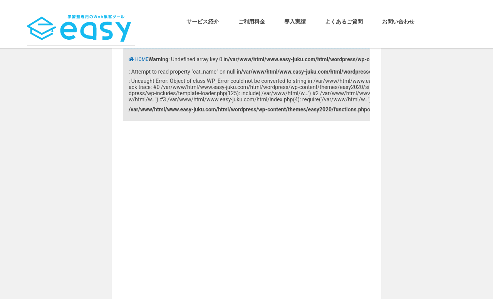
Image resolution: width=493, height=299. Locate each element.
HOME (141, 59)
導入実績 (295, 21)
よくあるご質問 (344, 21)
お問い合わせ (398, 21)
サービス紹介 (202, 21)
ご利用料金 (251, 21)
